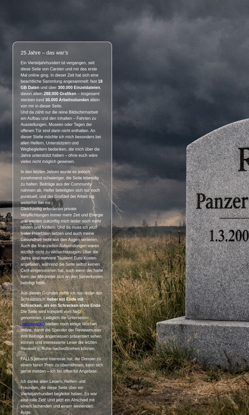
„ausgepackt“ (33, 324)
